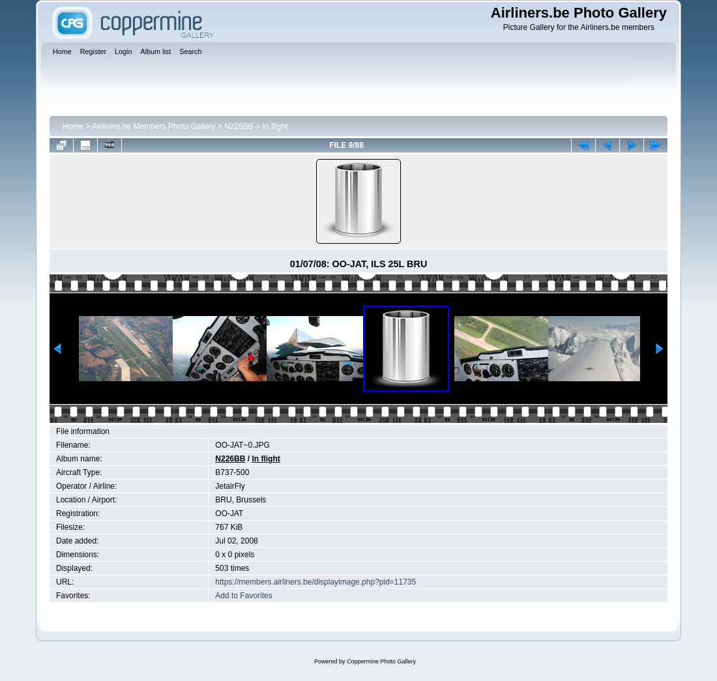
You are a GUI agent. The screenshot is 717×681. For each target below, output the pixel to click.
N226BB (239, 126)
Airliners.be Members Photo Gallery (153, 126)
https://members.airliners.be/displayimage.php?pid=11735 (315, 582)
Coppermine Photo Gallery (381, 661)
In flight (275, 126)
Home (73, 126)
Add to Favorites (243, 595)
